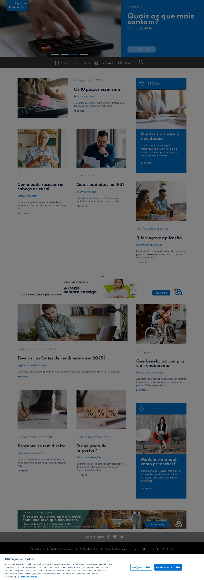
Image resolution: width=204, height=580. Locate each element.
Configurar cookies (141, 567)
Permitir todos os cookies (168, 567)
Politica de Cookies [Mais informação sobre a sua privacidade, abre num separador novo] (28, 577)
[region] (102, 567)
